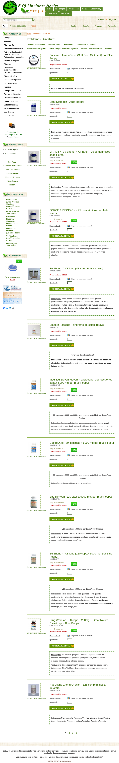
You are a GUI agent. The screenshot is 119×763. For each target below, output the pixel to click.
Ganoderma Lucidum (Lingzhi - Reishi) (13, 230)
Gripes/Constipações (12, 80)
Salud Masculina (11, 105)
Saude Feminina (11, 101)
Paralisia (7, 87)
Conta (84, 9)
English (72, 26)
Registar (112, 19)
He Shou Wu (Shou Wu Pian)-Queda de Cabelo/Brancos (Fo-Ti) (13, 204)
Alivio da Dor (9, 45)
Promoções (74, 9)
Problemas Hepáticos (13, 73)
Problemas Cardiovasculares (11, 69)
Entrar (101, 19)
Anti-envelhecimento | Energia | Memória (13, 53)
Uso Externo (9, 112)
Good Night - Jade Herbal (11, 244)
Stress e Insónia (10, 76)
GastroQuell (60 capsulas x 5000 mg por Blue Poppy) (81, 442)
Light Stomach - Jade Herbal (66, 101)
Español (84, 26)
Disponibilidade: (55, 69)
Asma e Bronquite (11, 60)
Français (96, 26)
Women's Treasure (12, 177)
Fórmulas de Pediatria (12, 166)
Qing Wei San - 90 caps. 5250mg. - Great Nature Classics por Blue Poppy (78, 622)
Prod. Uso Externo (12, 170)
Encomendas (10, 153)
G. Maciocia (52, 13)
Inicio (49, 9)
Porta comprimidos (12, 277)
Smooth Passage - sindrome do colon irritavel (76, 324)
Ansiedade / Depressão (13, 48)
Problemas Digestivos (13, 94)
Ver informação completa (36, 69)
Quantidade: (53, 73)
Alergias (7, 41)
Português (110, 26)
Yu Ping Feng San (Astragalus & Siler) (13, 238)
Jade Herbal (9, 116)
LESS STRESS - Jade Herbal (13, 212)
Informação (60, 9)
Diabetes (7, 64)
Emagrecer (8, 38)
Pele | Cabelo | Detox (12, 90)
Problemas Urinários (12, 98)
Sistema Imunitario (11, 108)
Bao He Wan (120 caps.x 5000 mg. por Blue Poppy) (80, 496)
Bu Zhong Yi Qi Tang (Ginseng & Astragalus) (76, 268)
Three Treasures (12, 173)
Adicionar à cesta (61, 79)
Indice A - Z (66, 13)
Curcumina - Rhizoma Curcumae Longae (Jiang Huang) (12, 221)
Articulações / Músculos (14, 57)
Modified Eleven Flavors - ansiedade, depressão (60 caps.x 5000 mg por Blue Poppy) (80, 381)
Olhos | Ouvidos (10, 83)
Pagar (33, 26)
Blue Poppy (96, 9)
